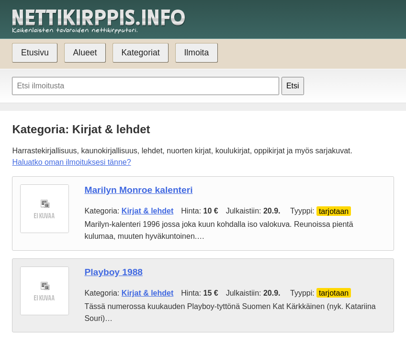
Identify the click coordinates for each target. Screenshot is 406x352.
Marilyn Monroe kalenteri (138, 190)
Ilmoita (196, 52)
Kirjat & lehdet (147, 211)
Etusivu (35, 52)
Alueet (85, 52)
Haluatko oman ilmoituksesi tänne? (71, 162)
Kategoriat (140, 52)
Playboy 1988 (113, 272)
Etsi (292, 86)
